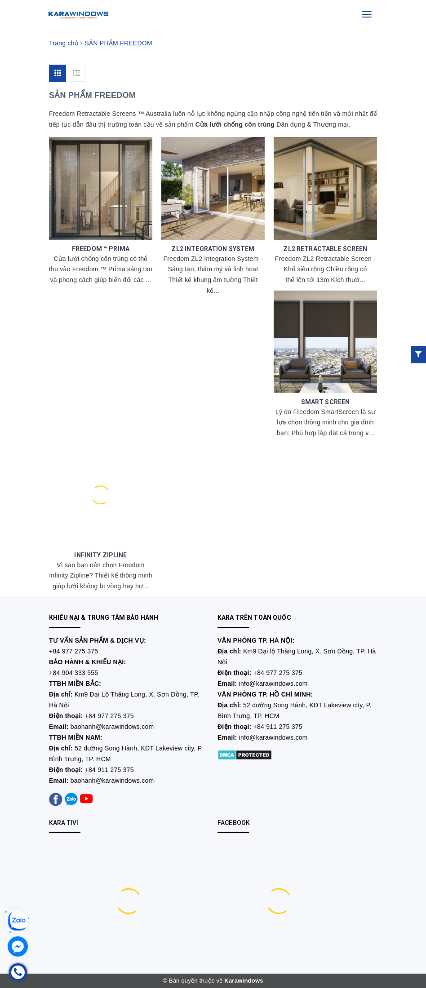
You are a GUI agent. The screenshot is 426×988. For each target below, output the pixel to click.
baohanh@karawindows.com (112, 726)
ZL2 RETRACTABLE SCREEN (325, 248)
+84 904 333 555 (73, 672)
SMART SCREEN (325, 402)
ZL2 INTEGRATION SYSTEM (212, 248)
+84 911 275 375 (109, 769)
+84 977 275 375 (73, 651)
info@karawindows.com (273, 683)
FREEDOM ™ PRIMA (100, 248)
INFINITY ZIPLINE (100, 555)
